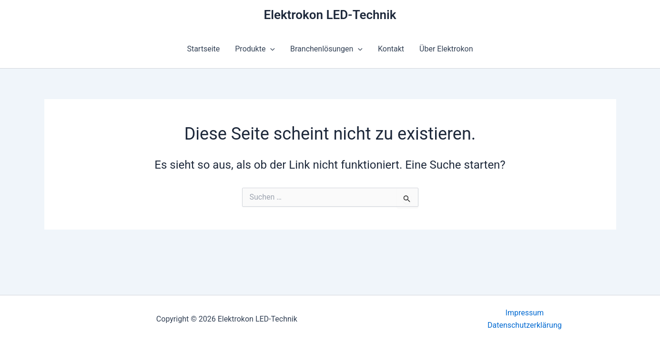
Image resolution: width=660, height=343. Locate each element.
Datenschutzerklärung (524, 325)
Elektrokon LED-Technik (330, 15)
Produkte (255, 49)
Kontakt (391, 48)
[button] (270, 49)
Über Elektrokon (446, 48)
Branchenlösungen (326, 49)
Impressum (525, 312)
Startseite (203, 48)
